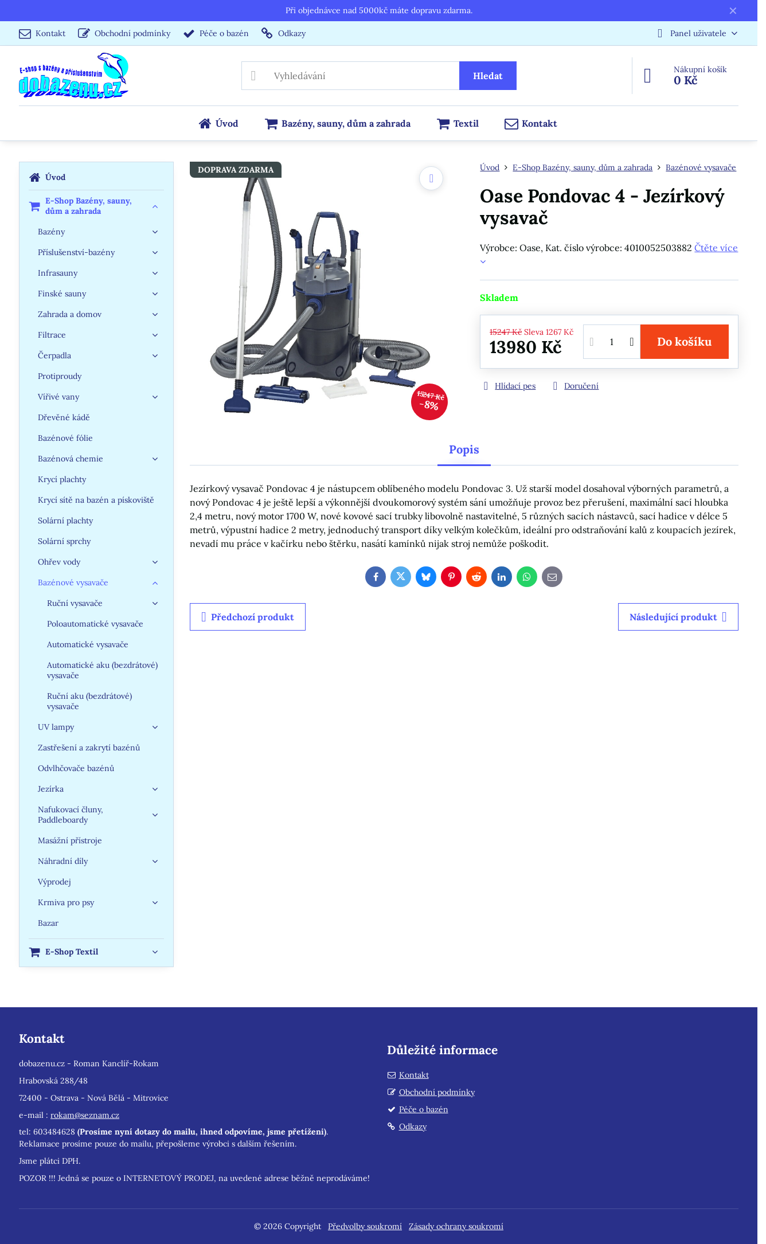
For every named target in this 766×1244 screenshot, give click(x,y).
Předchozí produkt (247, 617)
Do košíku (684, 341)
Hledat (488, 75)
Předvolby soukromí (365, 1226)
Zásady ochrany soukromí (456, 1226)
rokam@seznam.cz (84, 1115)
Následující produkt (678, 617)
